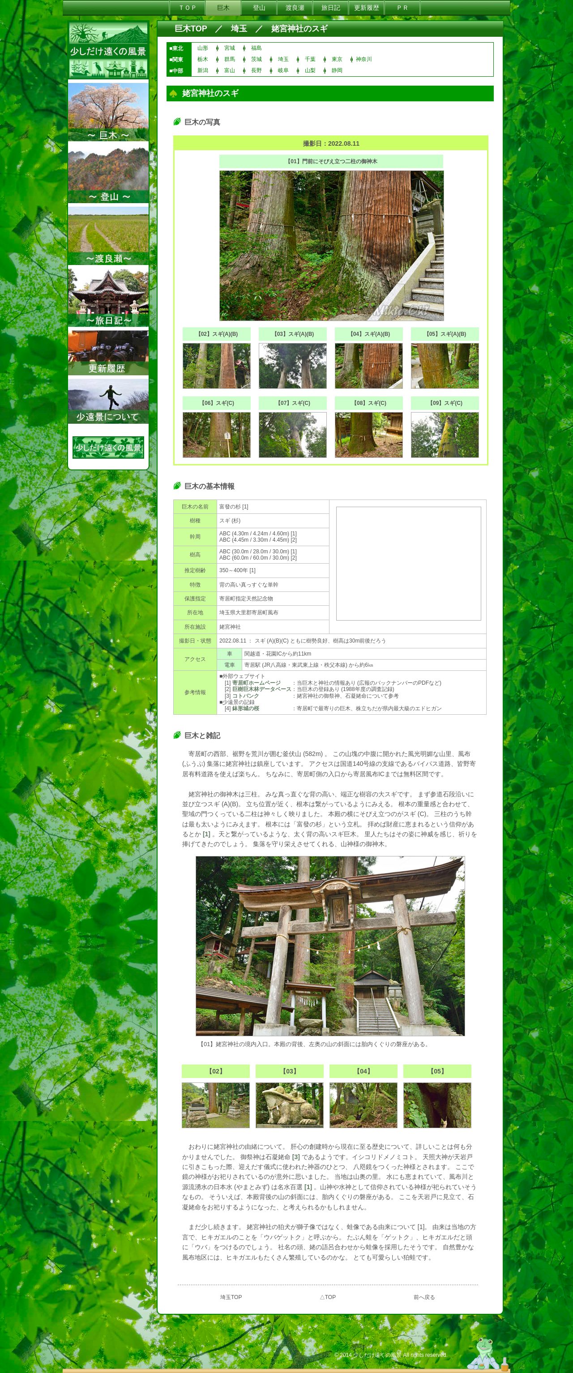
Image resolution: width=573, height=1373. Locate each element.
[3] (296, 1156)
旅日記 (330, 7)
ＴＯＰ (187, 7)
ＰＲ (402, 7)
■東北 (176, 48)
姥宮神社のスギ (299, 28)
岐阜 (283, 70)
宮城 (229, 48)
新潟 (202, 70)
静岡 (337, 70)
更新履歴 (366, 7)
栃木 (202, 59)
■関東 (176, 59)
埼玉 (239, 28)
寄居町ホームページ (256, 683)
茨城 (256, 59)
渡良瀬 (295, 7)
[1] (206, 834)
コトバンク (245, 696)
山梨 (310, 70)
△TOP (328, 1297)
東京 (337, 59)
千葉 (310, 59)
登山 (259, 7)
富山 (229, 70)
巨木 (223, 7)
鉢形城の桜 (245, 708)
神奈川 (364, 59)
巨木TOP (191, 28)
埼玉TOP (231, 1297)
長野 (256, 70)
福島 (256, 48)
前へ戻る (424, 1297)
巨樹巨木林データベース (261, 689)
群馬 (229, 59)
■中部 (176, 71)
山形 (202, 48)
